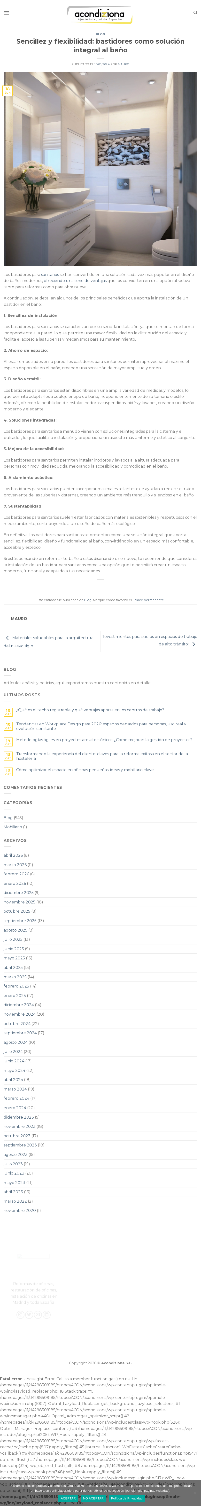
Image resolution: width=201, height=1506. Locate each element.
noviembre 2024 (20, 1014)
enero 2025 (15, 995)
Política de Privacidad (127, 1498)
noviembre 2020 (20, 1210)
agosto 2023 (16, 1154)
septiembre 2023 (20, 1145)
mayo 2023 (14, 1182)
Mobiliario (13, 827)
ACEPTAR (68, 1498)
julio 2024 (13, 1051)
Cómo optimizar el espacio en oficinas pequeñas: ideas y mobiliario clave (85, 770)
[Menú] (6, 13)
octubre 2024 (17, 1023)
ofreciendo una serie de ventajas (75, 280)
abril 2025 (13, 967)
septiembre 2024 (20, 1033)
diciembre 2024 (19, 1005)
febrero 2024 (16, 1098)
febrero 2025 (16, 986)
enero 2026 (15, 883)
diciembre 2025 (19, 892)
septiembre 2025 (20, 920)
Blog (100, 34)
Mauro (123, 64)
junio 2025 (14, 949)
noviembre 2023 (20, 1126)
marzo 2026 (15, 865)
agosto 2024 (16, 1042)
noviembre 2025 (19, 902)
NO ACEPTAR (93, 1498)
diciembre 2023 (19, 1117)
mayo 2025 (14, 958)
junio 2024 (14, 1061)
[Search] (195, 12)
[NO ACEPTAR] (195, 1494)
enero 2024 (15, 1108)
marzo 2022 (15, 1201)
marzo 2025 (15, 977)
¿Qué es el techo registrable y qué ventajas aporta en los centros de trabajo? (90, 710)
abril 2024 (13, 1079)
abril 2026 (13, 855)
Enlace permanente (148, 600)
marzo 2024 (15, 1089)
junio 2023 (14, 1173)
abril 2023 (13, 1192)
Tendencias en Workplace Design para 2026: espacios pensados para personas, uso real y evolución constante (101, 726)
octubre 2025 (17, 911)
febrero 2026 (16, 874)
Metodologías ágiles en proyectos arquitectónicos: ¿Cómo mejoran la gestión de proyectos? (104, 739)
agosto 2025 (15, 930)
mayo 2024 (14, 1070)
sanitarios (50, 274)
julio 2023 (13, 1164)
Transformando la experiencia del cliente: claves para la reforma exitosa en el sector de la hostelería (102, 756)
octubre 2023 (17, 1136)
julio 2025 (13, 939)
